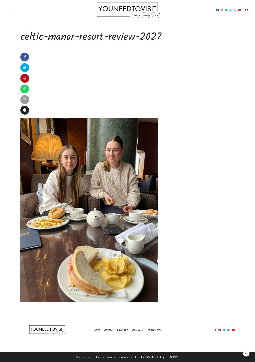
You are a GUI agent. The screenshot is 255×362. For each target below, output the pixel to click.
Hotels (108, 330)
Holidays (137, 330)
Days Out (122, 330)
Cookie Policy (156, 357)
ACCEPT (174, 357)
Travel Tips (154, 330)
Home (97, 330)
